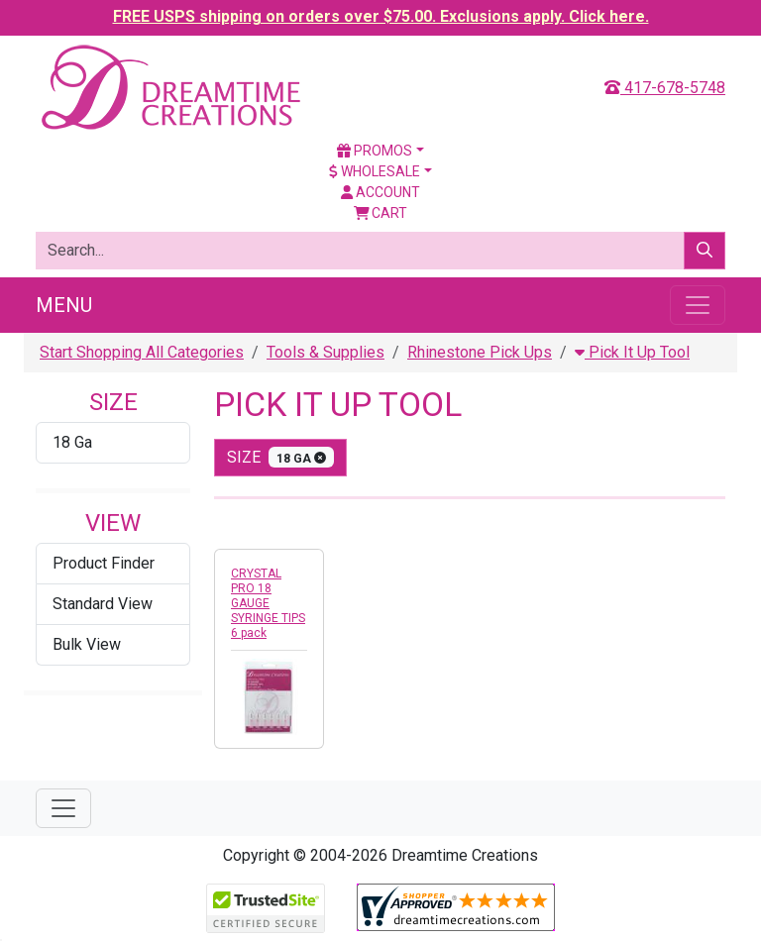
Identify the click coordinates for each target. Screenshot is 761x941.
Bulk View (87, 644)
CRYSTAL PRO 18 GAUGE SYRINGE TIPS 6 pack (268, 603)
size (280, 457)
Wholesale (374, 171)
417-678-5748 (664, 87)
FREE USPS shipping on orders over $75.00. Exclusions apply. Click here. (381, 16)
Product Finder (104, 563)
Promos (374, 150)
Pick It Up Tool (632, 352)
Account (380, 192)
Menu (64, 305)
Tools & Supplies (325, 352)
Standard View (103, 603)
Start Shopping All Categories (142, 352)
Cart (381, 213)
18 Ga (72, 442)
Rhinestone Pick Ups (479, 352)
